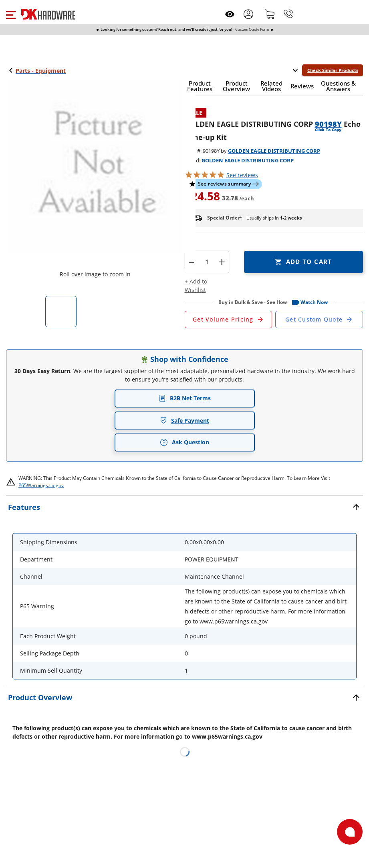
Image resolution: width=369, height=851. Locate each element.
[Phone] (288, 14)
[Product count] (207, 262)
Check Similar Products (332, 70)
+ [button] (221, 262)
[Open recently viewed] (230, 14)
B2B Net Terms (185, 398)
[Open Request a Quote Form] (228, 319)
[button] (10, 14)
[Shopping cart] (270, 14)
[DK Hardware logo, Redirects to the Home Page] (48, 14)
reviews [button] (242, 175)
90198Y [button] (328, 124)
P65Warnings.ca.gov (41, 485)
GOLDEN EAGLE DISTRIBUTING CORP (274, 150)
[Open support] (350, 832)
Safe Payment (184, 420)
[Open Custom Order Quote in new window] (319, 319)
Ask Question (184, 442)
